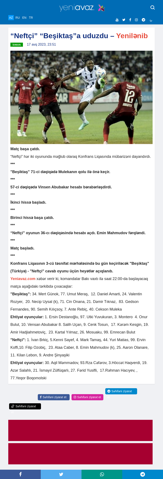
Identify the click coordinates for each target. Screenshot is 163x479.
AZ (11, 17)
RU (17, 17)
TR (31, 17)
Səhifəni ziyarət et (53, 397)
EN (24, 17)
